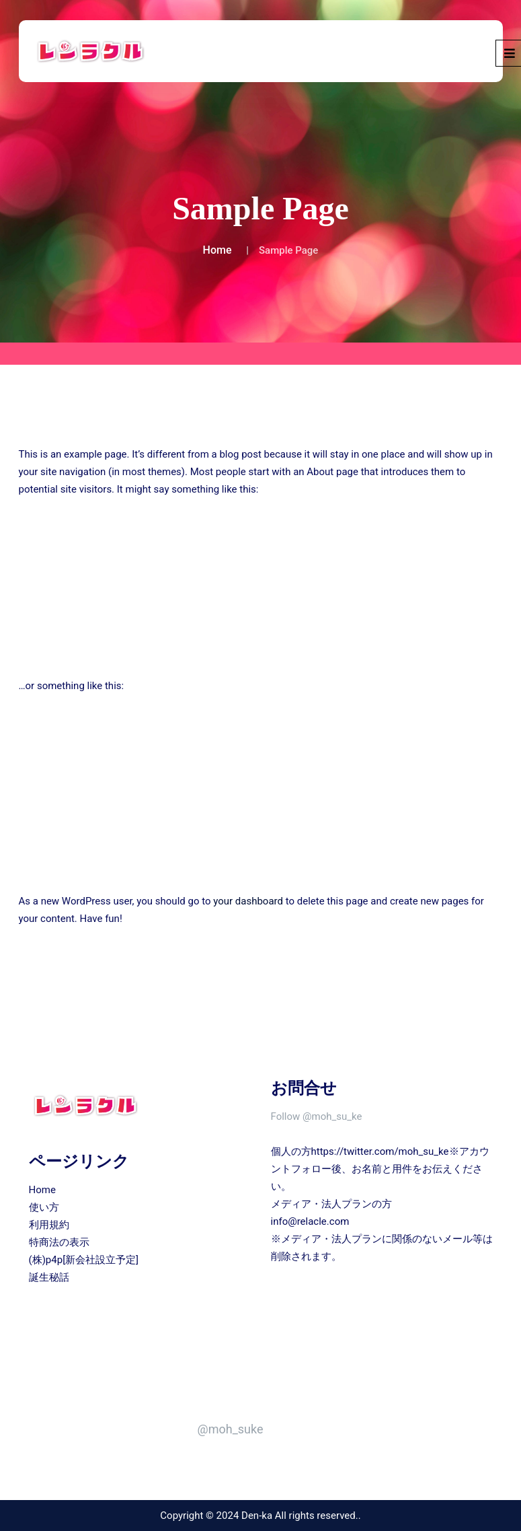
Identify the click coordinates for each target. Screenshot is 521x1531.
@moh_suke (231, 1429)
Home (217, 250)
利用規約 (49, 1225)
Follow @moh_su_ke (316, 1116)
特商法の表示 (59, 1242)
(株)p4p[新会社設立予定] (84, 1260)
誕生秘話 (49, 1277)
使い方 (44, 1207)
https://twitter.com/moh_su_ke (380, 1151)
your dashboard (248, 901)
